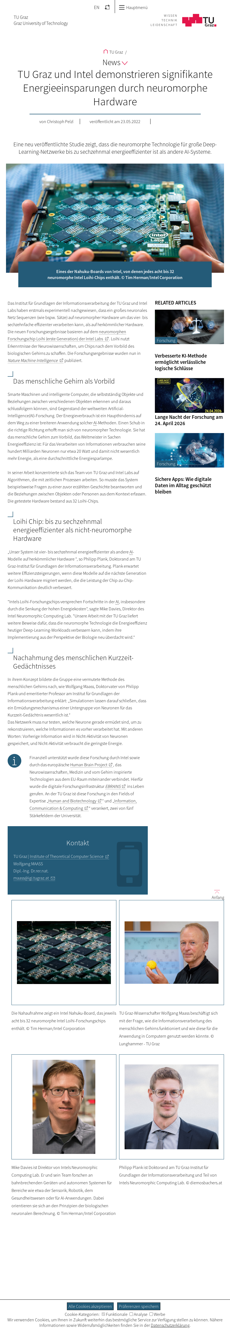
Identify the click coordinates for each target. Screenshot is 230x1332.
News (115, 62)
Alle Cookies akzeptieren (90, 1306)
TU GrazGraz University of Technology (41, 20)
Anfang (216, 894)
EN (96, 7)
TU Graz (113, 52)
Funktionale (115, 1314)
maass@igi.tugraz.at (31, 878)
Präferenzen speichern (139, 1306)
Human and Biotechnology (72, 800)
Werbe (157, 1314)
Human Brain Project (88, 764)
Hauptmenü (133, 7)
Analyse (138, 1314)
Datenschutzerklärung (170, 1325)
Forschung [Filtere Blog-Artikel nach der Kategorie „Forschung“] (166, 340)
